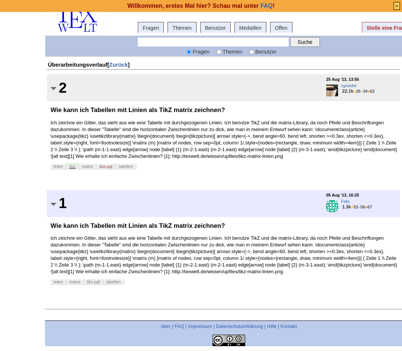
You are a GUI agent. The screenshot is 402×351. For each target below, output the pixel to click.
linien (58, 166)
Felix (345, 201)
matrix (87, 166)
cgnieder (349, 85)
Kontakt (289, 326)
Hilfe (271, 326)
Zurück (118, 64)
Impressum (200, 326)
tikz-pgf (105, 166)
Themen (181, 28)
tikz (72, 166)
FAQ (179, 326)
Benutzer (215, 28)
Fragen (151, 28)
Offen (281, 28)
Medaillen (250, 28)
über (166, 326)
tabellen (126, 166)
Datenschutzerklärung (239, 326)
